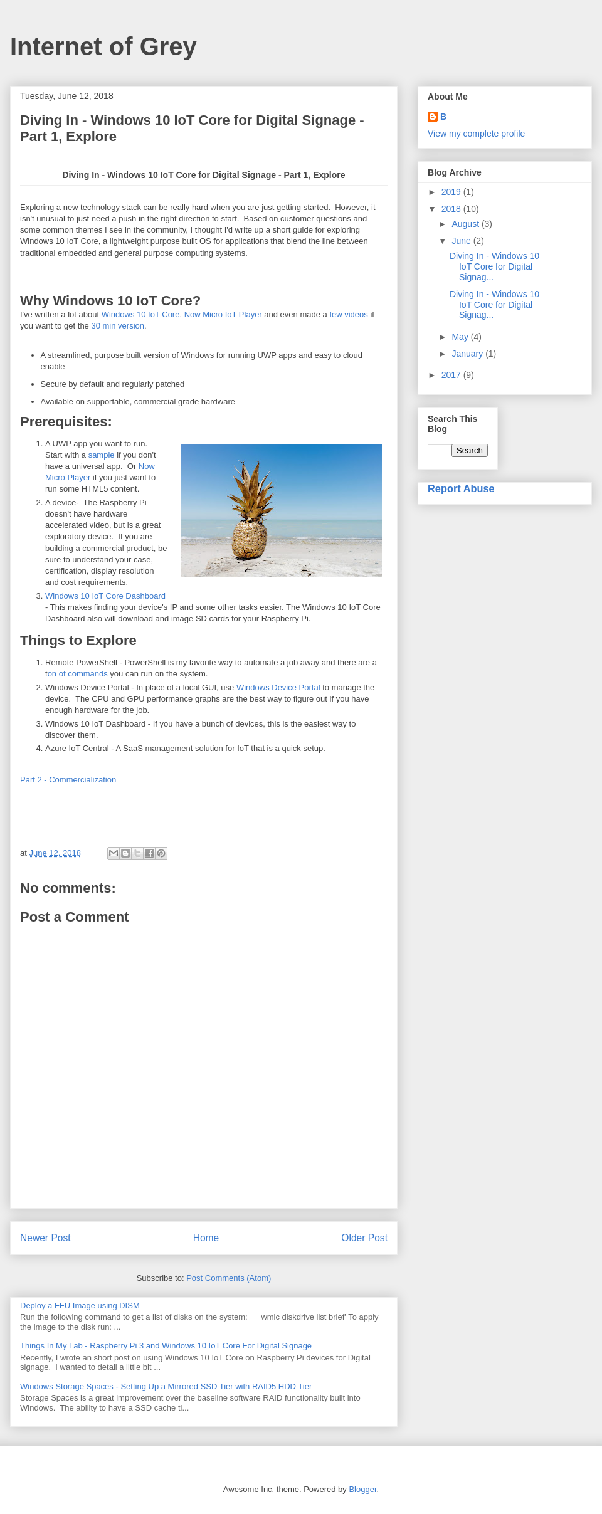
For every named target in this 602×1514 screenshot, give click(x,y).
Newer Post (45, 1238)
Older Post (364, 1238)
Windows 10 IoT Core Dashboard (105, 596)
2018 (452, 209)
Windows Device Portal (278, 687)
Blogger (362, 1489)
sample (101, 455)
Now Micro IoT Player (223, 314)
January (468, 354)
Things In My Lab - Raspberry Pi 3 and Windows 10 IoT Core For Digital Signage (166, 1345)
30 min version (117, 325)
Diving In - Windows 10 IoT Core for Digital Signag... (494, 266)
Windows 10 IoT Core (141, 314)
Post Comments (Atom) (228, 1278)
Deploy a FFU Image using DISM (80, 1305)
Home (206, 1238)
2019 (452, 192)
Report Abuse (461, 488)
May (461, 337)
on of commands (78, 673)
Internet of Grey (103, 46)
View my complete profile (476, 134)
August (466, 224)
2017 (452, 375)
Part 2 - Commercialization (68, 779)
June (462, 241)
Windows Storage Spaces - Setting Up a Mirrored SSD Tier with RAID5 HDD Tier (166, 1386)
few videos (348, 314)
